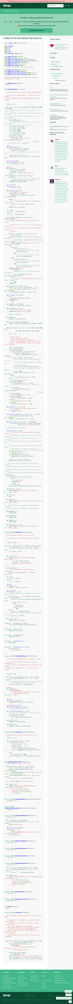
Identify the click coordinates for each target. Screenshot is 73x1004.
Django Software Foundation (9, 982)
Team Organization (7, 980)
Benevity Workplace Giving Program (62, 982)
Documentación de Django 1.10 (58, 73)
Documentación (10, 11)
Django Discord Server (55, 103)
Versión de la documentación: (64, 998)
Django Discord (33, 978)
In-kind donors (29, 995)
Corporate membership (59, 978)
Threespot (50, 996)
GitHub (43, 976)
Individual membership (23, 985)
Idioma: (69, 994)
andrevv (60, 996)
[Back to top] (70, 1001)
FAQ (51, 87)
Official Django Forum (55, 109)
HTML (64, 126)
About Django (6, 976)
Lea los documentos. (63, 129)
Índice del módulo (57, 95)
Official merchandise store (60, 980)
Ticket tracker (53, 115)
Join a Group (21, 976)
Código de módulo (57, 75)
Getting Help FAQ (34, 976)
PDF (67, 126)
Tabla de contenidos (55, 61)
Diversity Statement (7, 987)
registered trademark (39, 999)
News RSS (44, 987)
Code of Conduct (6, 985)
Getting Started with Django (9, 978)
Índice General (54, 64)
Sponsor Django (57, 976)
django (55, 78)
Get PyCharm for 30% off (36, 30)
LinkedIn (44, 985)
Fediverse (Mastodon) (47, 980)
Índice (51, 95)
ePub (51, 128)
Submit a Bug (21, 980)
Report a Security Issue (23, 982)
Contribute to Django (22, 978)
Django (7, 5)
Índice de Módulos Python (57, 66)
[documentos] (8, 532)
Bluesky (44, 982)
